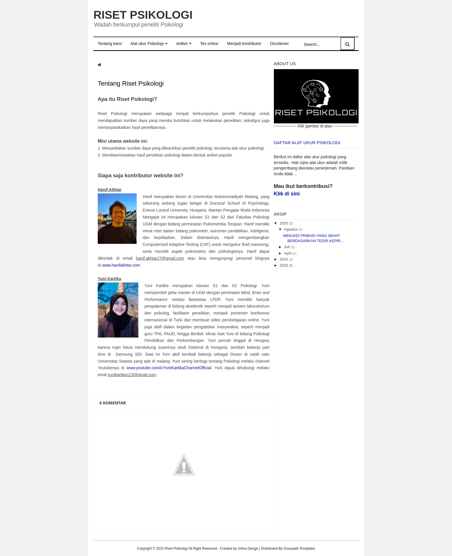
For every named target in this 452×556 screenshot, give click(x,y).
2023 (284, 265)
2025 (284, 223)
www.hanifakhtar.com (121, 265)
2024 (284, 259)
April (287, 253)
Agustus (290, 229)
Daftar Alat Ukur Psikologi (307, 142)
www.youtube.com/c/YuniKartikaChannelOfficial (169, 367)
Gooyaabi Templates (299, 548)
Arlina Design (248, 548)
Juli (287, 247)
